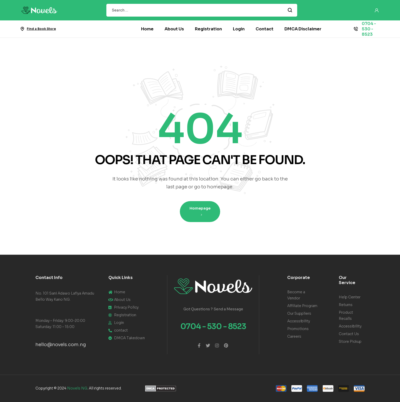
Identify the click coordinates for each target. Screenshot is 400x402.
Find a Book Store (41, 29)
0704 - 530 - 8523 (369, 29)
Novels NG (77, 388)
